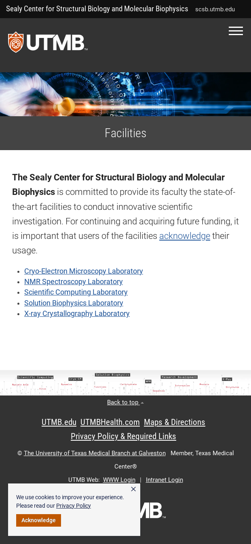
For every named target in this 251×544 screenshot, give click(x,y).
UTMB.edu (59, 422)
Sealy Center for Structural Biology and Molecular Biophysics (97, 8)
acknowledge (184, 236)
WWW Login (119, 479)
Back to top (125, 402)
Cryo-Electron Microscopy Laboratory (83, 271)
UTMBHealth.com (110, 422)
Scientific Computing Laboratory (76, 292)
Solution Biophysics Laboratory (73, 303)
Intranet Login (164, 479)
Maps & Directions (174, 422)
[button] (236, 31)
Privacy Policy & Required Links (123, 436)
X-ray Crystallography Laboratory (77, 314)
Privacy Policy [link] (73, 505)
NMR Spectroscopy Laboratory (73, 282)
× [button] (133, 489)
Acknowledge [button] (38, 520)
